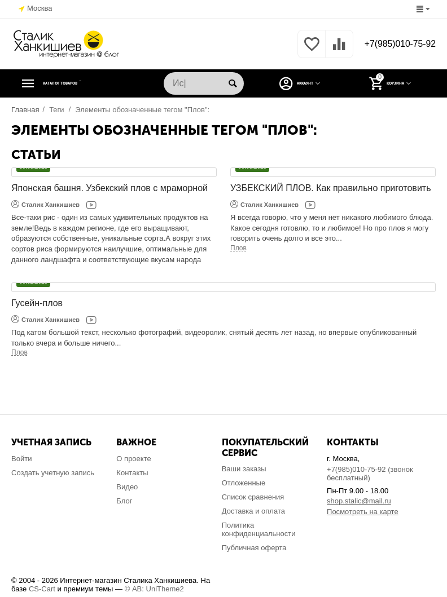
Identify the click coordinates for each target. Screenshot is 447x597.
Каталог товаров (81, 83)
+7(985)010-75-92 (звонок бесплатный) (370, 473)
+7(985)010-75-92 (395, 44)
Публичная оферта (254, 547)
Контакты (132, 472)
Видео (127, 487)
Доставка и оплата (253, 511)
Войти (21, 458)
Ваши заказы (244, 469)
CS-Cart (42, 589)
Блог (124, 501)
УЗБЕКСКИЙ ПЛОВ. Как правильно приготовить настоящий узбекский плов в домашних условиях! (330, 188)
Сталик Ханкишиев (45, 204)
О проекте (133, 458)
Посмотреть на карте (362, 511)
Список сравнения (253, 497)
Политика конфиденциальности (259, 529)
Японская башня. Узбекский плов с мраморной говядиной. (109, 188)
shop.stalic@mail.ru (359, 501)
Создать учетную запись (52, 472)
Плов (238, 248)
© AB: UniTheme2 (154, 589)
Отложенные (244, 483)
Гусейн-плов (37, 303)
